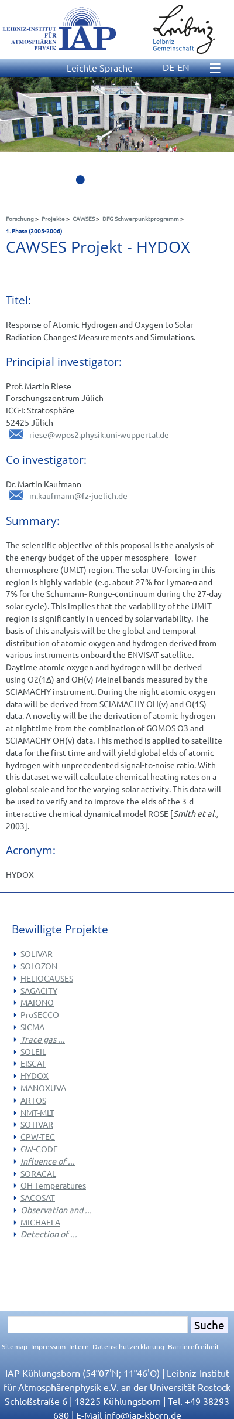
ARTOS (33, 1100)
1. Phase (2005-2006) (34, 230)
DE (168, 67)
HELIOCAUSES (46, 978)
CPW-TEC (37, 1136)
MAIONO (37, 1002)
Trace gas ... (42, 1039)
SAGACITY (38, 990)
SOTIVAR (36, 1124)
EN (183, 67)
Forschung (20, 218)
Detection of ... (48, 1233)
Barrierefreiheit (193, 1346)
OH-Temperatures (53, 1185)
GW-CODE (39, 1148)
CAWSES (84, 218)
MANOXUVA (43, 1087)
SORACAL (38, 1173)
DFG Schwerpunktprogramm (140, 218)
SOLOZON (38, 965)
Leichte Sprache (100, 67)
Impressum (48, 1346)
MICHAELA (40, 1222)
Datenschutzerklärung (128, 1346)
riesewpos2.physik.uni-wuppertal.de (99, 434)
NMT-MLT (37, 1112)
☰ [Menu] (215, 67)
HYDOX (34, 1075)
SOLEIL (33, 1051)
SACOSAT (37, 1197)
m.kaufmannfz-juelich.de (78, 495)
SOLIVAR (36, 953)
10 (216, 183)
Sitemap (14, 1346)
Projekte (53, 218)
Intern (79, 1346)
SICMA (32, 1026)
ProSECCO (39, 1014)
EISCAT (33, 1063)
